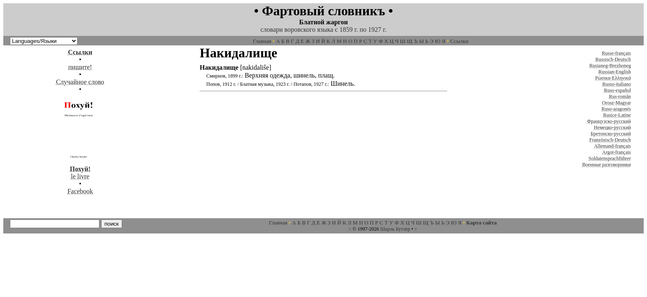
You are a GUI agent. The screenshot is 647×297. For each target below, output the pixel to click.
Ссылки (459, 41)
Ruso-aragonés (616, 109)
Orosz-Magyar (616, 103)
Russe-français (616, 53)
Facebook (80, 191)
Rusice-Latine (617, 115)
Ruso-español (617, 90)
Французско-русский (609, 121)
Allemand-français (612, 146)
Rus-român (620, 96)
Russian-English (614, 72)
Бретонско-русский (611, 134)
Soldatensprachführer (609, 158)
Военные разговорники (606, 164)
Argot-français (616, 152)
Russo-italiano (616, 84)
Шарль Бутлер (395, 229)
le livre (80, 169)
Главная (262, 41)
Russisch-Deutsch (613, 59)
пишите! (80, 67)
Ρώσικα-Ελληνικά (613, 78)
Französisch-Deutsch (610, 140)
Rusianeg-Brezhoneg (610, 65)
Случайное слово (80, 81)
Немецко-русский (612, 127)
